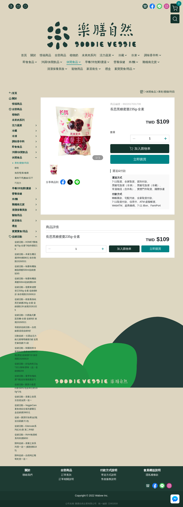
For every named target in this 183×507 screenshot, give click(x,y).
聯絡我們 (28, 475)
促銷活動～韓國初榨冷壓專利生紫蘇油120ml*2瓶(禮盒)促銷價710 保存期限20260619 (26, 353)
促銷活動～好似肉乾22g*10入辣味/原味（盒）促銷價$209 (26, 367)
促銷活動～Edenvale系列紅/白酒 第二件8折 (25, 428)
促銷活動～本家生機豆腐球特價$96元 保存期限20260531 (25, 258)
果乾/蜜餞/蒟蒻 (22, 163)
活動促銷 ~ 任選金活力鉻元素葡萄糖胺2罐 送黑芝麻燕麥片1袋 (26, 339)
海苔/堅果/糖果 (22, 173)
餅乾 (17, 168)
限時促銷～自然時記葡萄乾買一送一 (25, 457)
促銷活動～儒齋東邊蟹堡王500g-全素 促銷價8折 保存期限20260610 (26, 291)
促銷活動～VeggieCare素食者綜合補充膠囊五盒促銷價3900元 (26, 409)
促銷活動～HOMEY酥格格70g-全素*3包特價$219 (26, 245)
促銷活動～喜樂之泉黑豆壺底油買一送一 (25, 398)
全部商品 (66, 470)
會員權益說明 (152, 470)
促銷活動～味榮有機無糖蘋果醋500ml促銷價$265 (25, 270)
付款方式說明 (108, 470)
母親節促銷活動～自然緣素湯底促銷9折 (25, 329)
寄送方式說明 (108, 475)
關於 (27, 470)
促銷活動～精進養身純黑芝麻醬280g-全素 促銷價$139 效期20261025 (26, 304)
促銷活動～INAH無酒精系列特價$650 (26, 436)
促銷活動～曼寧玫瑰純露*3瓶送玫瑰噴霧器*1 (25, 378)
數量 (112, 132)
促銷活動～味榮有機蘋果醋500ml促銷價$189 (25, 280)
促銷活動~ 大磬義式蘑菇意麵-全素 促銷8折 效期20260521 (26, 318)
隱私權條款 (152, 475)
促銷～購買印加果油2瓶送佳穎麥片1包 (26, 419)
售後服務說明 (108, 479)
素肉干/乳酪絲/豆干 (24, 178)
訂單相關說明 (66, 479)
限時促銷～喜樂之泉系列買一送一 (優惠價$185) (26, 447)
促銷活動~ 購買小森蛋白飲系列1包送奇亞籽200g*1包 (26, 388)
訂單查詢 (66, 475)
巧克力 (18, 183)
